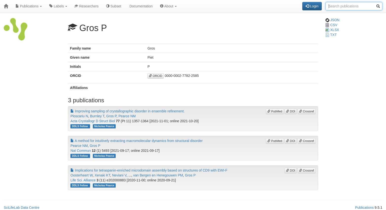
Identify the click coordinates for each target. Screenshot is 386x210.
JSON (332, 20)
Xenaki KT (102, 175)
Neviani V (119, 175)
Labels (58, 6)
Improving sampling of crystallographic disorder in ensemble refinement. (127, 111)
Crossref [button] (306, 111)
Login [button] (312, 6)
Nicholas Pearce (104, 126)
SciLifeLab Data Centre (21, 208)
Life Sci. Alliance (83, 180)
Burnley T (97, 116)
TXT (331, 35)
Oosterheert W (81, 175)
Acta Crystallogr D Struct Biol (92, 121)
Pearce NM (127, 116)
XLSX (332, 30)
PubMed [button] (274, 111)
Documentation (141, 6)
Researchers (86, 6)
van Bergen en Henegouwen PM (158, 175)
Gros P (111, 116)
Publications (29, 6)
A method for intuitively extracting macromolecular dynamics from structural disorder (136, 141)
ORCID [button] (155, 76)
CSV (331, 25)
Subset (113, 6)
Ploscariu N (79, 116)
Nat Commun (80, 151)
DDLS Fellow (80, 126)
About (168, 6)
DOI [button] (290, 111)
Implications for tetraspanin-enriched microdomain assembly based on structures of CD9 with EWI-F (148, 170)
